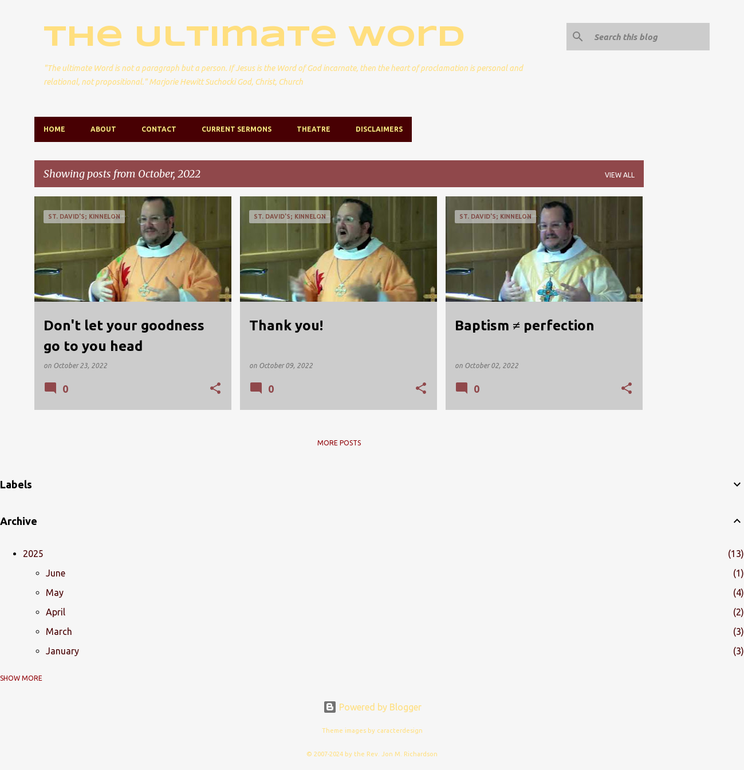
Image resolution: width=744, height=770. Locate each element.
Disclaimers (379, 129)
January (62, 651)
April (55, 612)
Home (54, 129)
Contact (158, 129)
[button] (215, 389)
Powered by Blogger (372, 707)
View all (620, 175)
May (55, 592)
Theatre (313, 129)
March (59, 631)
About (103, 129)
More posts (339, 443)
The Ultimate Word (254, 38)
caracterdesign (400, 730)
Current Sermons (236, 129)
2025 (33, 553)
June (55, 573)
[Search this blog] (649, 36)
